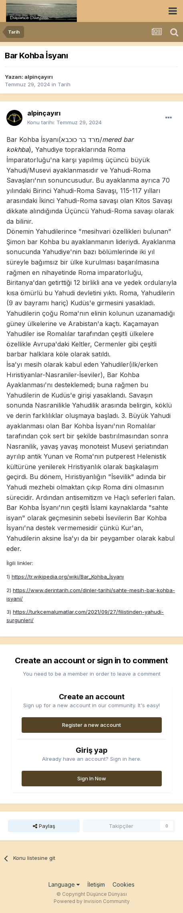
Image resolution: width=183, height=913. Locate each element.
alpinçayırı (38, 77)
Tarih (64, 84)
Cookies (124, 884)
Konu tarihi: (64, 122)
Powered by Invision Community (92, 901)
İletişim (96, 884)
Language (64, 884)
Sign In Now (91, 778)
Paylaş (44, 826)
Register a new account (91, 725)
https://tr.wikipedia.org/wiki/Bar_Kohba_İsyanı (68, 576)
